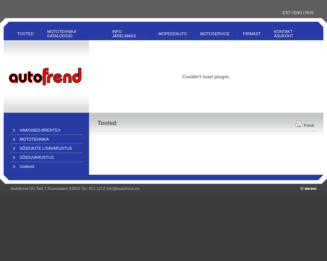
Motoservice (215, 34)
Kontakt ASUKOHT (283, 33)
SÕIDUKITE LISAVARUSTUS (46, 148)
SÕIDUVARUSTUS (37, 157)
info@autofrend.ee (123, 188)
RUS (309, 13)
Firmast (252, 34)
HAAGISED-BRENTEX (40, 130)
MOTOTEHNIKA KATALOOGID (61, 33)
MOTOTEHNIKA (34, 139)
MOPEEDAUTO (172, 34)
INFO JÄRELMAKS (124, 33)
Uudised (27, 166)
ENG (298, 13)
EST (286, 13)
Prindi (304, 125)
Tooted (25, 34)
